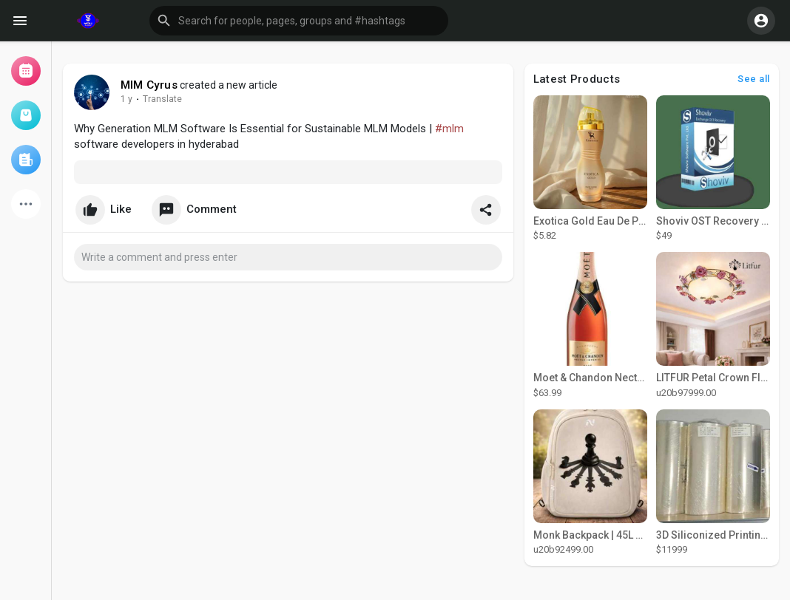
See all (753, 78)
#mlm (449, 128)
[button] (298, 20)
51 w (130, 99)
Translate (169, 99)
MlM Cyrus (149, 85)
